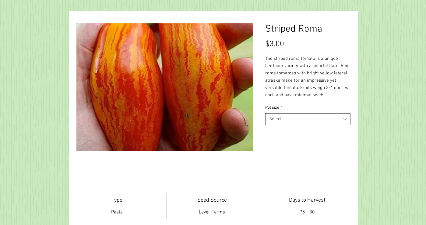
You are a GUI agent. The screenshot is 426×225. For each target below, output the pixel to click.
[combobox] (307, 119)
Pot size (273, 107)
